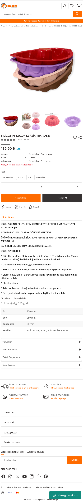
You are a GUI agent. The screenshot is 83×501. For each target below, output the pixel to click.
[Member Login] (64, 6)
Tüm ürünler (46, 161)
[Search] (41, 14)
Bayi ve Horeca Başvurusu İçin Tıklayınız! (41, 20)
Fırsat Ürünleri (46, 154)
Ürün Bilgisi (8, 217)
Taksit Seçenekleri (11, 357)
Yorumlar (7, 341)
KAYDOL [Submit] (74, 460)
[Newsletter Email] (41, 460)
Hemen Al (62, 197)
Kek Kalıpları (33, 154)
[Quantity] (41, 187)
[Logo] (9, 5)
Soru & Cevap (9, 349)
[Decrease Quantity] (5, 187)
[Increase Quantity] (77, 187)
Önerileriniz (8, 365)
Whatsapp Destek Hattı (65, 495)
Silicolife (31, 157)
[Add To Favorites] (75, 137)
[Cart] (79, 6)
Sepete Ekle (20, 197)
